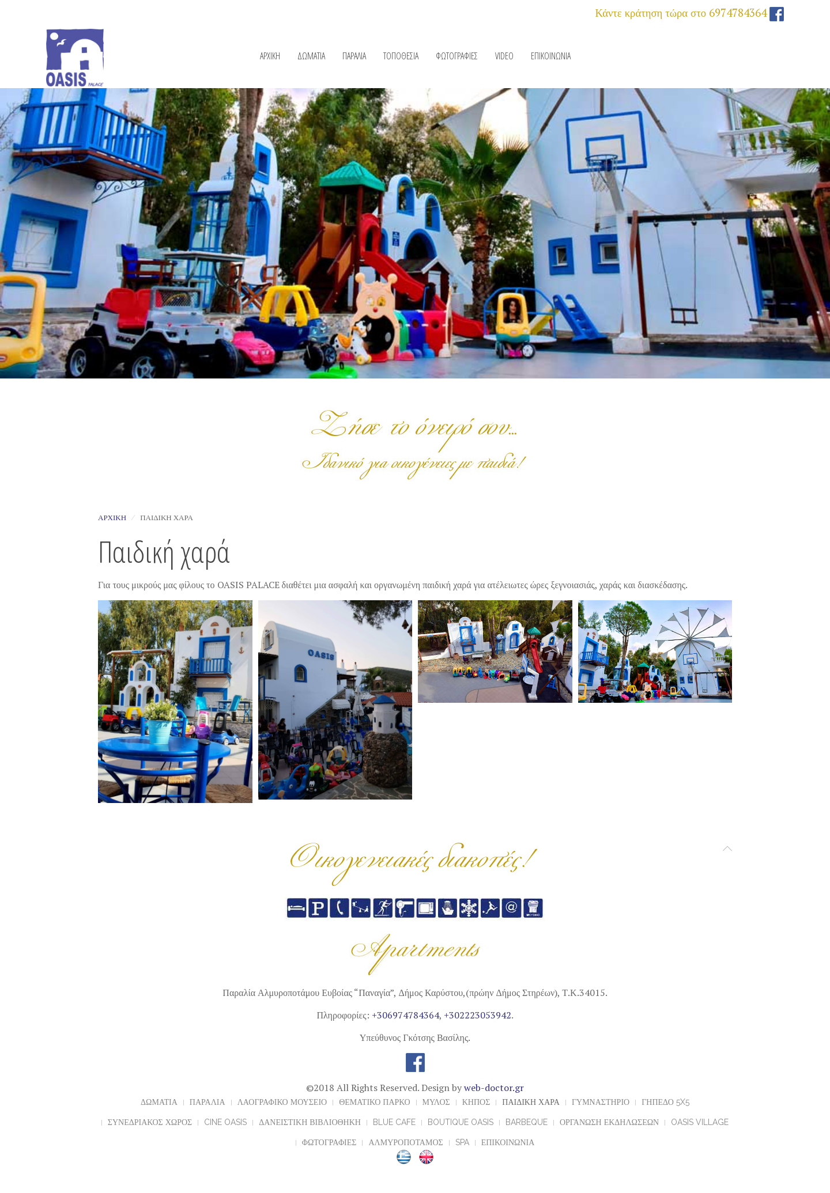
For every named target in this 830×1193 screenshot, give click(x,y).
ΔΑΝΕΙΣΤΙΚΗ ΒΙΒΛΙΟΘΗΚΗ (310, 1122)
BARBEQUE (526, 1122)
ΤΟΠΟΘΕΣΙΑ (400, 56)
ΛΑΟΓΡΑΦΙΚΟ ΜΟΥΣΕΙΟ (282, 1102)
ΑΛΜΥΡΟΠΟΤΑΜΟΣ (405, 1142)
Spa (462, 1142)
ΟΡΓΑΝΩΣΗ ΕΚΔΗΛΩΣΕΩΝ (609, 1122)
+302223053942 (477, 1015)
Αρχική (112, 517)
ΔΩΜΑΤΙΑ (311, 56)
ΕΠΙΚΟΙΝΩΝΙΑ (551, 56)
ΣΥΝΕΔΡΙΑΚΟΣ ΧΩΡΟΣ (150, 1122)
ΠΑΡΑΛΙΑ (354, 56)
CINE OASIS (225, 1122)
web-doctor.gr (494, 1087)
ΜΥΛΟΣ (436, 1102)
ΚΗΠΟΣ (476, 1102)
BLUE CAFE (394, 1122)
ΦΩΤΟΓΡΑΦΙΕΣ (457, 56)
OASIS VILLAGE (700, 1122)
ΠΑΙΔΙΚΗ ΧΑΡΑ (531, 1102)
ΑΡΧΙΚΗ (270, 56)
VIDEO (504, 56)
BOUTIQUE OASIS (460, 1122)
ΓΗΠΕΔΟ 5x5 (665, 1102)
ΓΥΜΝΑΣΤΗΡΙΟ (600, 1102)
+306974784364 (405, 1015)
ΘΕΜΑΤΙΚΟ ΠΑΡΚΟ (374, 1102)
